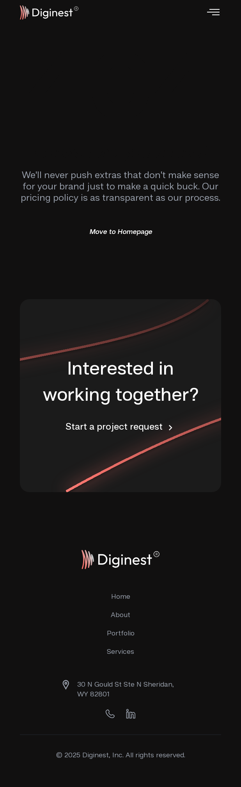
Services (120, 651)
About (120, 615)
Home (120, 596)
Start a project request (121, 427)
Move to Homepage (120, 232)
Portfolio (121, 633)
